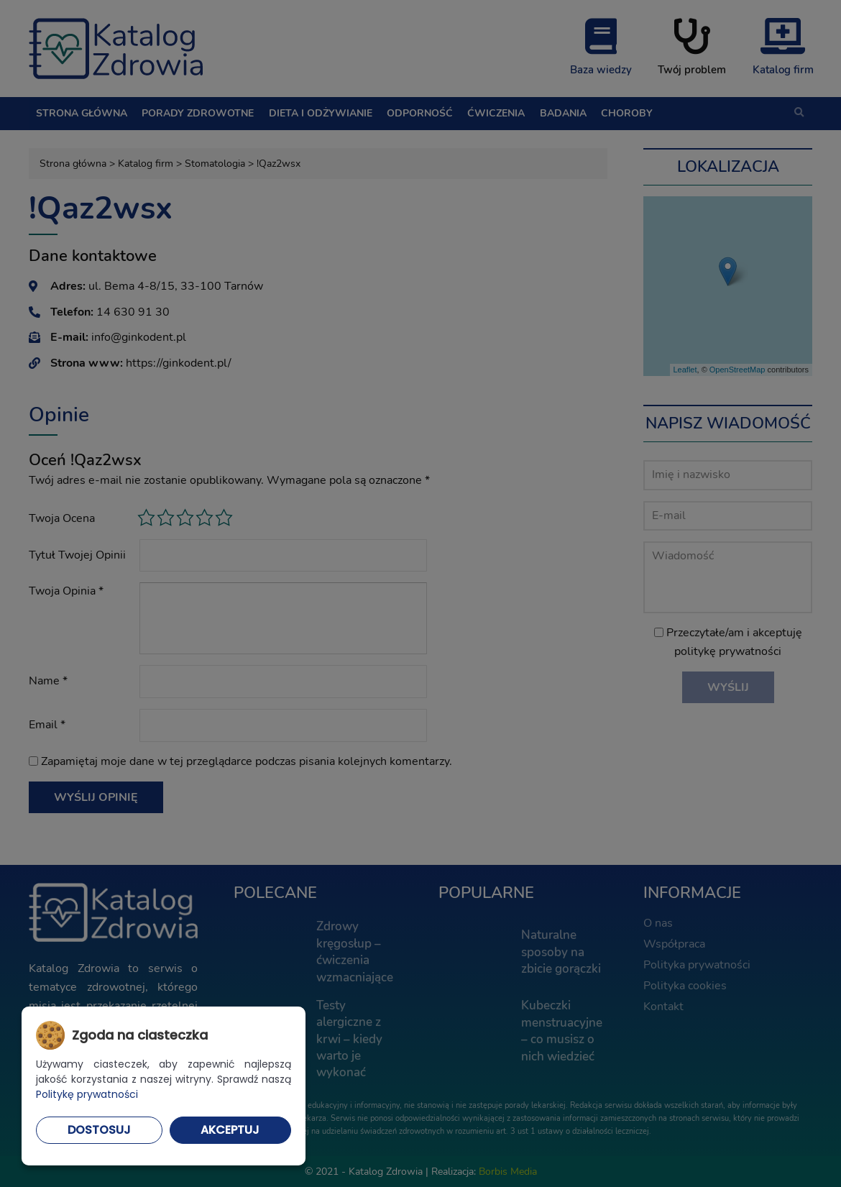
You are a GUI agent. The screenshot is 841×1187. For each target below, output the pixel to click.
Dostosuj (99, 1130)
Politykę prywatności (87, 1094)
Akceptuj (230, 1130)
